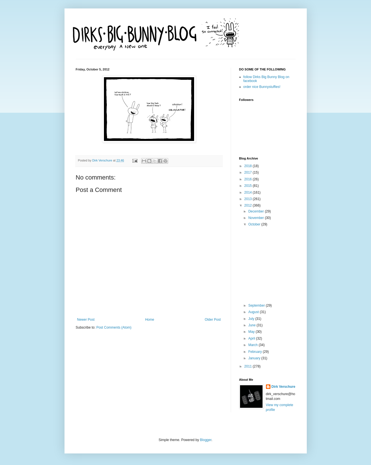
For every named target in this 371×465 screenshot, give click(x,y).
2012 (248, 205)
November (256, 218)
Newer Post (86, 320)
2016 (248, 179)
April (252, 338)
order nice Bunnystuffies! (262, 87)
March (253, 345)
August (254, 312)
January (254, 358)
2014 (248, 192)
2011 (248, 366)
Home (149, 320)
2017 (248, 172)
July (251, 319)
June (252, 325)
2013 (248, 199)
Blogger (206, 440)
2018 (248, 166)
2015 (248, 186)
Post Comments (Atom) (114, 327)
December (256, 211)
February (255, 352)
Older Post (213, 320)
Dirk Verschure (102, 160)
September (257, 305)
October (254, 224)
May (252, 332)
